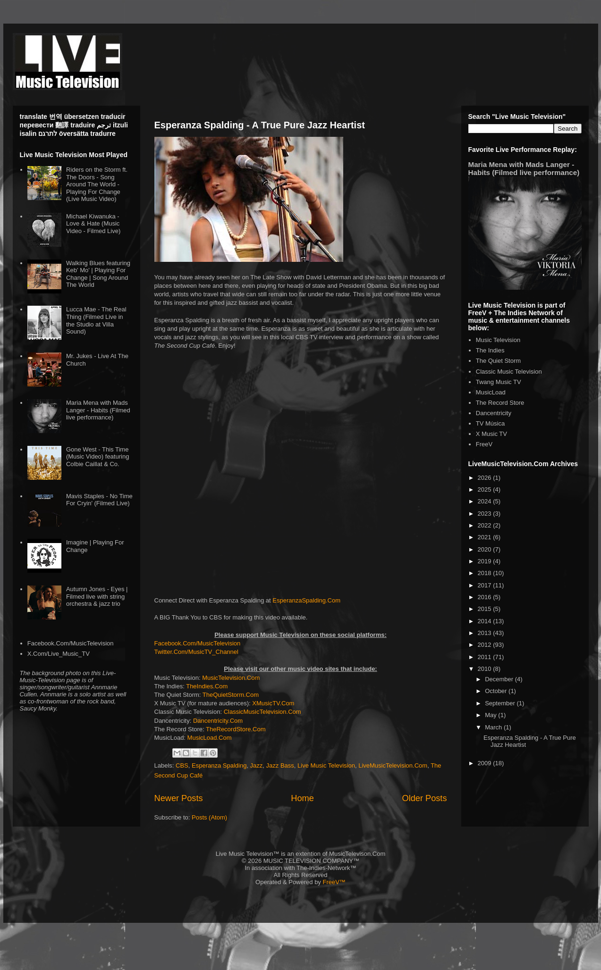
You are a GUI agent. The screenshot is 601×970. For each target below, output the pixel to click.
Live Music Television (326, 765)
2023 (485, 513)
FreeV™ (333, 882)
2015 (485, 608)
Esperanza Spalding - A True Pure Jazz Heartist (259, 125)
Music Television (498, 339)
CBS (182, 765)
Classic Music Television (509, 371)
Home (302, 798)
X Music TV (491, 433)
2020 (485, 549)
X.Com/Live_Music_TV (58, 653)
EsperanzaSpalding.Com (306, 600)
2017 (485, 585)
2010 (485, 668)
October (496, 690)
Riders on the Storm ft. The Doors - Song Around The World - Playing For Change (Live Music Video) (96, 184)
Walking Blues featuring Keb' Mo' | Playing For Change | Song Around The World (98, 274)
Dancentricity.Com (218, 720)
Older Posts (424, 798)
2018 (485, 573)
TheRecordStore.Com (235, 729)
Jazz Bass (280, 765)
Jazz (256, 765)
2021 (485, 537)
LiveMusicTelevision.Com (392, 765)
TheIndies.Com (207, 686)
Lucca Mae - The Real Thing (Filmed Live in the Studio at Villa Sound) (96, 320)
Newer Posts (178, 798)
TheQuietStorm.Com (231, 694)
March (494, 727)
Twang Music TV (498, 381)
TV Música (490, 423)
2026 (485, 477)
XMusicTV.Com (273, 703)
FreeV (484, 444)
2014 (485, 621)
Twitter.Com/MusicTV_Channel (196, 651)
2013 (485, 632)
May (491, 715)
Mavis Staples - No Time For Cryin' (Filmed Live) (99, 500)
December (500, 679)
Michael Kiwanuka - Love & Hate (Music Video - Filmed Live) (93, 223)
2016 (485, 597)
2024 (485, 501)
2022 (485, 525)
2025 (485, 489)
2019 (485, 561)
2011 (485, 657)
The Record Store (500, 402)
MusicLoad (491, 392)
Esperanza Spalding (219, 765)
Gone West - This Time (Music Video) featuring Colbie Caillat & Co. (97, 457)
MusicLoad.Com (209, 737)
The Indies (490, 350)
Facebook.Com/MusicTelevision (197, 643)
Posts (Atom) (209, 817)
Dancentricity (493, 413)
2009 (485, 763)
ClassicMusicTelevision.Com (262, 711)
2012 (485, 644)
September (500, 703)
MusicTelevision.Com (231, 677)
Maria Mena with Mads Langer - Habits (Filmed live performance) (98, 410)
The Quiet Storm (498, 360)
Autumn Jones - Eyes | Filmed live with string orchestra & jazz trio (97, 596)
